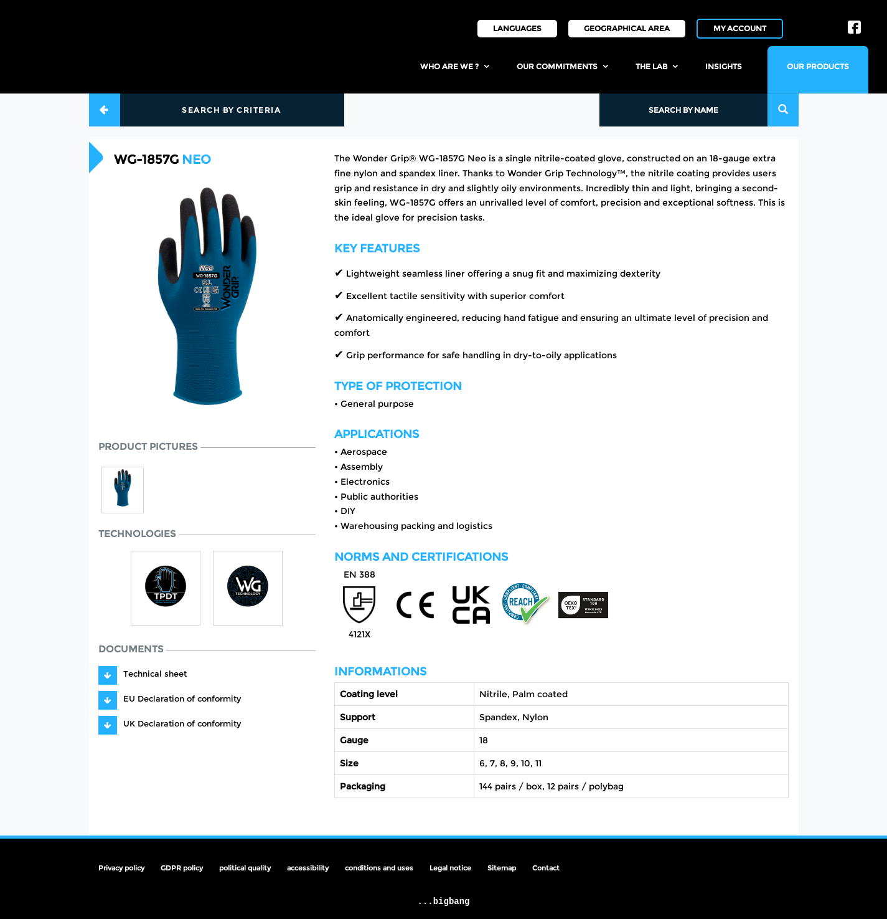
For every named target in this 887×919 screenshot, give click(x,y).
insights (723, 66)
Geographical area (627, 28)
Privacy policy (121, 868)
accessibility (308, 868)
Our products (818, 66)
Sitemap (501, 868)
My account (739, 28)
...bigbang (443, 902)
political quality (245, 868)
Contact (546, 868)
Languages (517, 28)
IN (811, 17)
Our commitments (557, 66)
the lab (651, 66)
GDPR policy (182, 868)
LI (835, 17)
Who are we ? (449, 66)
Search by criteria (231, 110)
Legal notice (450, 868)
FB (854, 23)
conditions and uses (379, 868)
